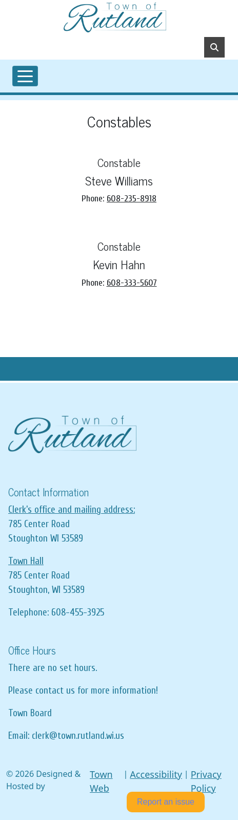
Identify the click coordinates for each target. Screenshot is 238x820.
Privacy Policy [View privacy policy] (206, 781)
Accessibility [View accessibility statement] (156, 774)
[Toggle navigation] (25, 76)
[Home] (115, 17)
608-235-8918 (131, 198)
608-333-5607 (132, 282)
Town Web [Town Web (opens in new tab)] (101, 781)
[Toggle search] (214, 47)
